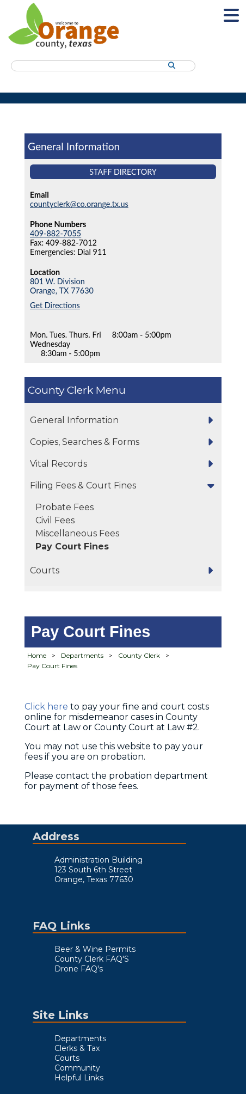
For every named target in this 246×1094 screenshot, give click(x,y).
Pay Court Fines (72, 546)
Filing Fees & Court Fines (83, 485)
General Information (74, 420)
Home (36, 655)
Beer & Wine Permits (95, 949)
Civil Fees (55, 520)
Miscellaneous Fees (77, 533)
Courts (44, 570)
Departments (82, 655)
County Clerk (60, 389)
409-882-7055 (55, 233)
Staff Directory (123, 171)
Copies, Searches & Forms (84, 442)
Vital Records (58, 464)
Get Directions (55, 305)
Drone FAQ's (78, 969)
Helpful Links (78, 1078)
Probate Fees (64, 507)
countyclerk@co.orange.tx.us (79, 204)
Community (77, 1068)
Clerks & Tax (77, 1048)
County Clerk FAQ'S (91, 959)
